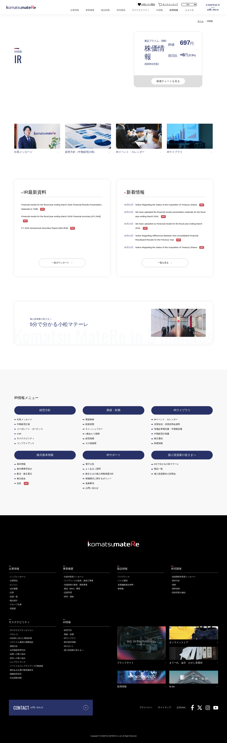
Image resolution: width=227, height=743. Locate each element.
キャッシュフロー (94, 429)
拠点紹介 (14, 600)
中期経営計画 (23, 424)
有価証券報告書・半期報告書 (168, 429)
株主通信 (158, 438)
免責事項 (89, 483)
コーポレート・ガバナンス (30, 429)
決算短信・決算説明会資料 (167, 424)
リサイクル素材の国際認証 (21, 642)
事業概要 (90, 10)
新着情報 (158, 443)
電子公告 (89, 464)
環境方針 (14, 646)
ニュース (189, 10)
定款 (19, 483)
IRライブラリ (182, 410)
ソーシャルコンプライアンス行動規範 (26, 666)
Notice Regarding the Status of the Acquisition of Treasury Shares (166, 205)
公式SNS (181, 707)
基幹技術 (176, 589)
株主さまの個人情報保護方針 (99, 473)
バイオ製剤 (123, 581)
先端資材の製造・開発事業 (75, 585)
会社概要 (14, 589)
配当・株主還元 (24, 473)
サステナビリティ (140, 10)
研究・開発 (69, 597)
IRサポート (113, 455)
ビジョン (14, 585)
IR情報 (159, 10)
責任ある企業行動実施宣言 (21, 670)
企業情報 (74, 10)
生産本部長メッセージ (74, 577)
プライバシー (145, 707)
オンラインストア (168, 4)
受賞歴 (13, 608)
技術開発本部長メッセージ (183, 577)
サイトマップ (164, 707)
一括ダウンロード (60, 263)
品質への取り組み (18, 654)
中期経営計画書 (161, 434)
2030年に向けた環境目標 (21, 638)
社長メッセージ (24, 419)
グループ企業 (16, 604)
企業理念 (14, 581)
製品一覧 (158, 469)
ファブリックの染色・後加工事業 (78, 581)
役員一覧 (14, 597)
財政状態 (89, 424)
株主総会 (21, 478)
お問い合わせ (213, 7)
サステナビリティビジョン (21, 630)
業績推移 (89, 419)
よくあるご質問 (93, 469)
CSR (19, 434)
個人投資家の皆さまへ (182, 455)
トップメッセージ (18, 577)
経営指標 (89, 438)
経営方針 (45, 410)
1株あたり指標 (92, 434)
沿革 (12, 592)
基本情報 (21, 464)
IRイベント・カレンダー (166, 419)
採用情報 (173, 10)
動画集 (121, 589)
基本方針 (176, 581)
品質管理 (68, 592)
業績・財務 (113, 410)
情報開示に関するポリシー (98, 478)
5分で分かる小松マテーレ (166, 464)
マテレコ (14, 634)
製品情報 (105, 10)
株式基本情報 (45, 455)
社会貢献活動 (16, 678)
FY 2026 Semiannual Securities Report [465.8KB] (44, 228)
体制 (174, 585)
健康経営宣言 (16, 674)
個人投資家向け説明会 (165, 473)
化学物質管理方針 (18, 650)
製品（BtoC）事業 (72, 589)
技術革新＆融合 (179, 592)
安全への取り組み (18, 658)
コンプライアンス (25, 443)
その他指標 (90, 443)
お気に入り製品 (146, 4)
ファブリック (124, 577)
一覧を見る (163, 263)
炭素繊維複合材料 (126, 585)
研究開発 (121, 10)
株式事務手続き (24, 469)
